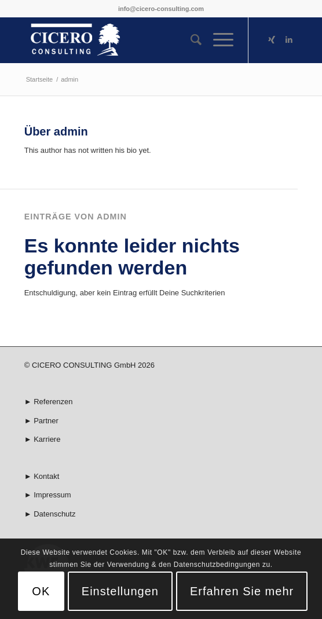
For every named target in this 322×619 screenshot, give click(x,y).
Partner (46, 420)
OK (41, 591)
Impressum (52, 494)
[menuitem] (190, 40)
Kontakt (46, 476)
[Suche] (190, 40)
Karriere (47, 439)
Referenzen (53, 401)
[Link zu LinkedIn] (289, 40)
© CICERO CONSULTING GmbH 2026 (89, 365)
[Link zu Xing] (271, 40)
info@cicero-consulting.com (161, 8)
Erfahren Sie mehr (242, 591)
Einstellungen (120, 591)
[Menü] (217, 40)
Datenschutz (54, 514)
